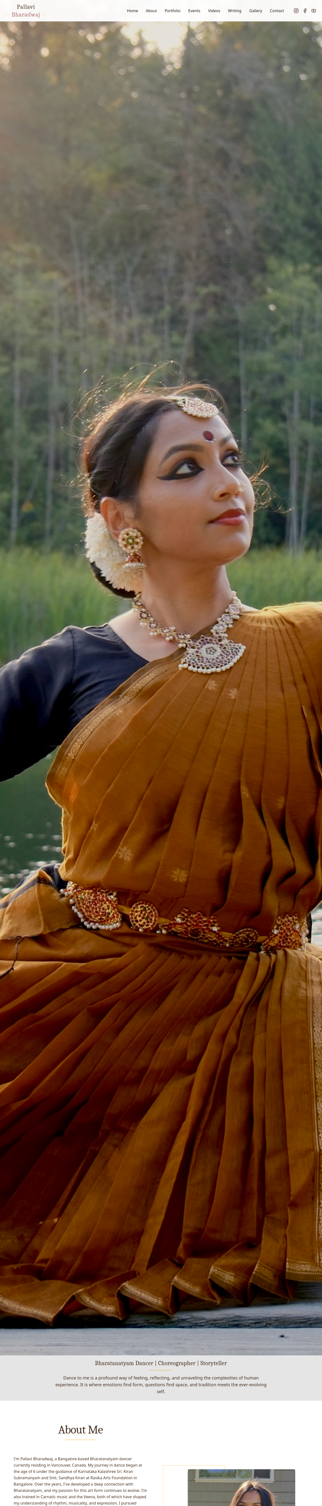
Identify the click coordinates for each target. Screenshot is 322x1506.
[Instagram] (296, 10)
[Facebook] (305, 10)
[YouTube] (313, 10)
